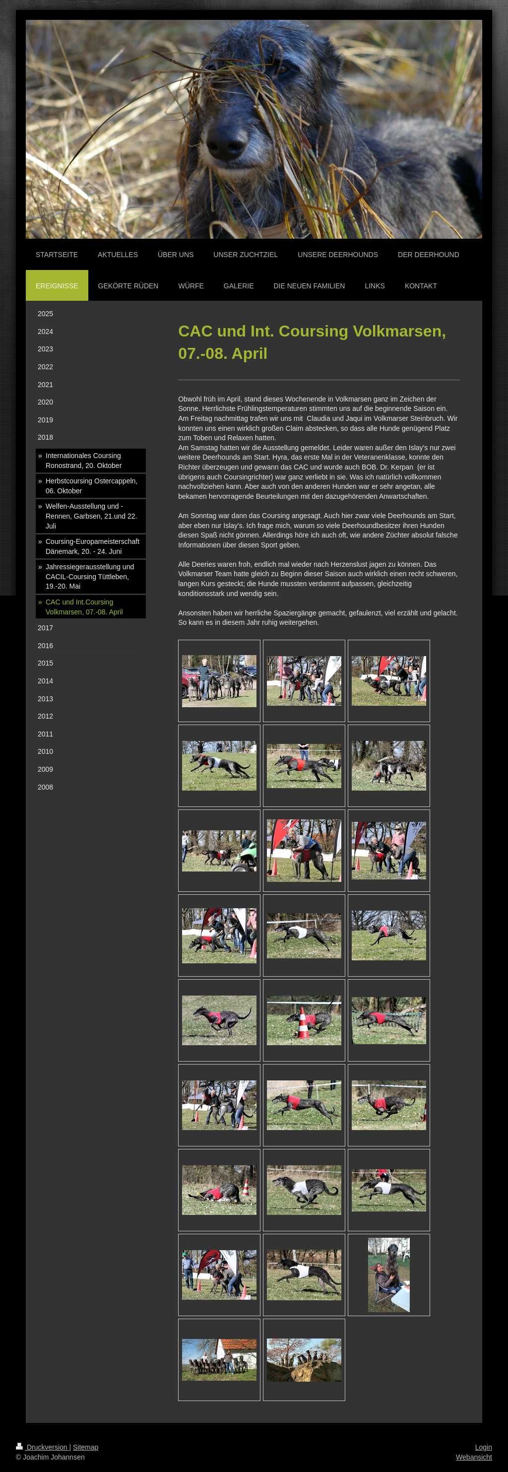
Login (483, 1447)
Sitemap (85, 1447)
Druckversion (42, 1447)
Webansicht (474, 1457)
